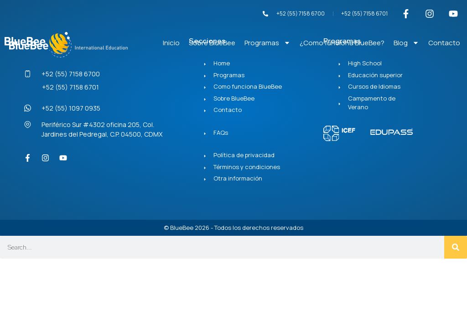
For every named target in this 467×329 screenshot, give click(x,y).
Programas (267, 43)
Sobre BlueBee (212, 43)
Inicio (171, 43)
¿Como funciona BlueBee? (342, 43)
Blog (406, 43)
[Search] (455, 247)
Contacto (444, 43)
